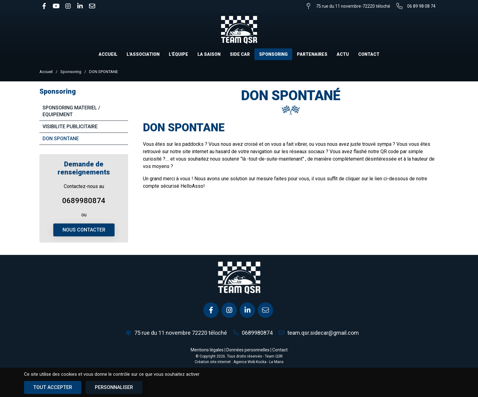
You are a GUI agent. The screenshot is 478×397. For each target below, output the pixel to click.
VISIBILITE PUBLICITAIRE (70, 126)
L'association (143, 54)
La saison (209, 54)
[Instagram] (229, 310)
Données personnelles (247, 349)
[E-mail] (265, 310)
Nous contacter (84, 230)
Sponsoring (273, 54)
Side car (240, 54)
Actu (343, 54)
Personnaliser (114, 387)
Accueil (108, 54)
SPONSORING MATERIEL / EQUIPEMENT (71, 111)
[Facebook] (211, 310)
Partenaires (312, 54)
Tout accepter (52, 387)
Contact (368, 54)
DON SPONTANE (61, 138)
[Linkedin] (247, 310)
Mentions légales (207, 349)
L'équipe (178, 54)
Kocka (261, 362)
